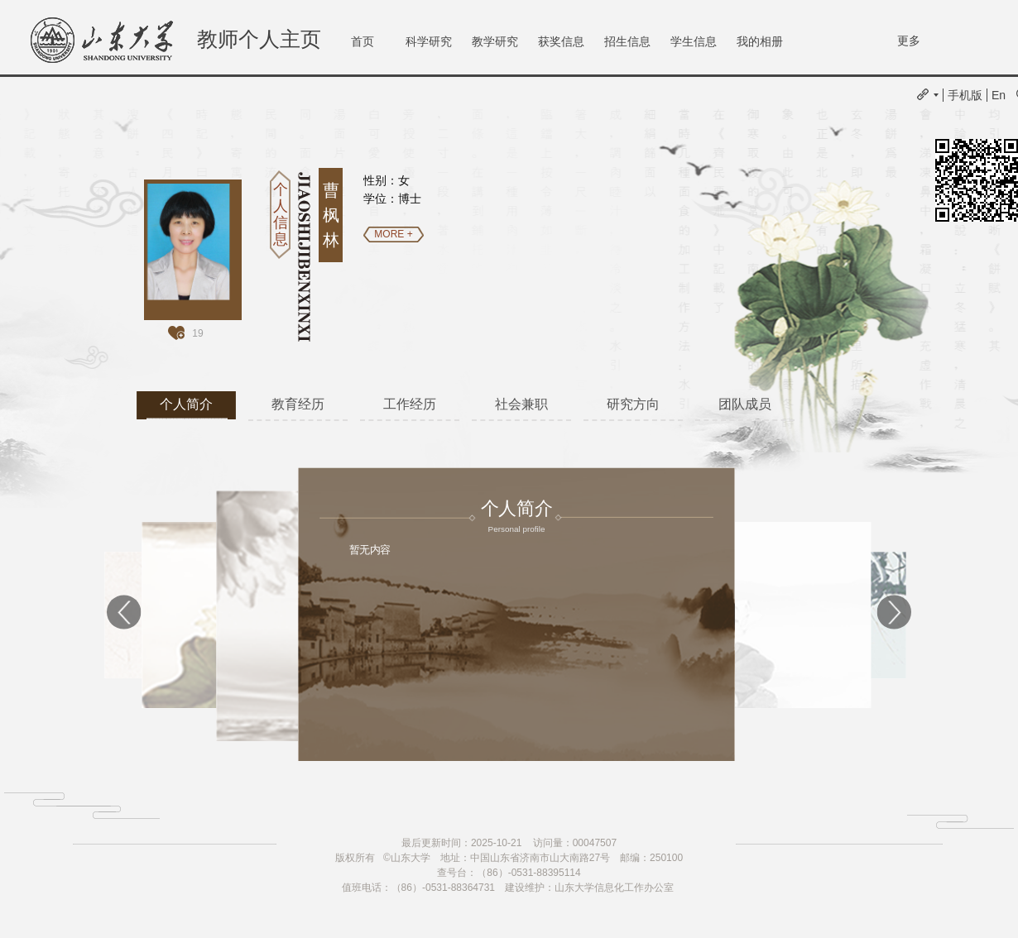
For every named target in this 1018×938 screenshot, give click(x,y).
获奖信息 (561, 41)
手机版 (965, 95)
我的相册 (760, 41)
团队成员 (744, 404)
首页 (362, 41)
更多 (908, 40)
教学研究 (495, 41)
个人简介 (186, 404)
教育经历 (297, 404)
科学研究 (429, 41)
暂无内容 (370, 549)
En (999, 95)
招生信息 (627, 41)
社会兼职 (521, 404)
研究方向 (633, 404)
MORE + (393, 234)
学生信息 (693, 41)
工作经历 (409, 404)
